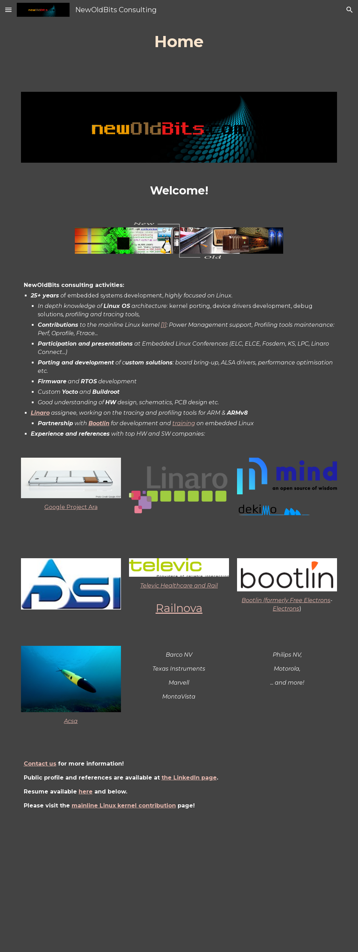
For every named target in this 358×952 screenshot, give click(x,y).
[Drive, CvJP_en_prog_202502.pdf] (179, 886)
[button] (8, 9)
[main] (179, 42)
